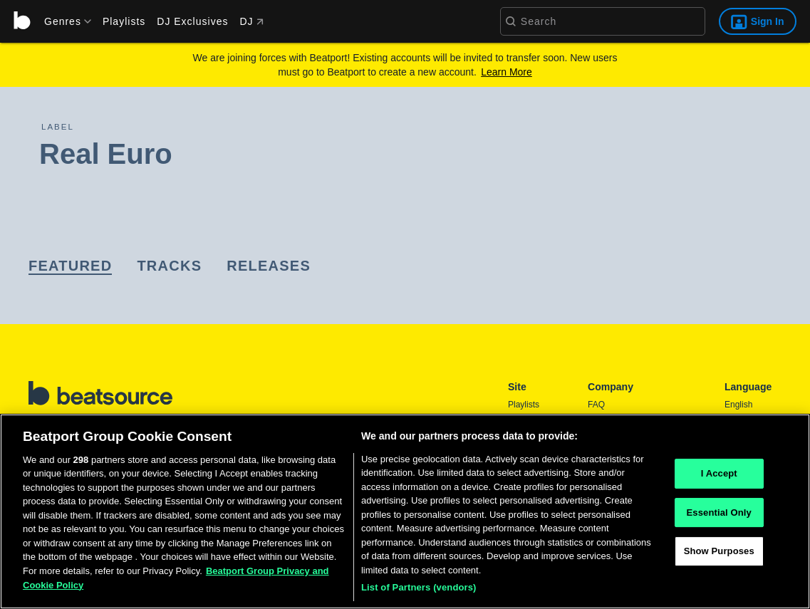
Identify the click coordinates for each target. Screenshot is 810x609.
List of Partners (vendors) (419, 587)
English (738, 405)
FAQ (596, 405)
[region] (405, 511)
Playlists (124, 21)
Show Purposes (719, 551)
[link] (70, 267)
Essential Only (719, 512)
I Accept (719, 473)
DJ (251, 21)
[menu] (62, 21)
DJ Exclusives (192, 21)
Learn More (506, 72)
